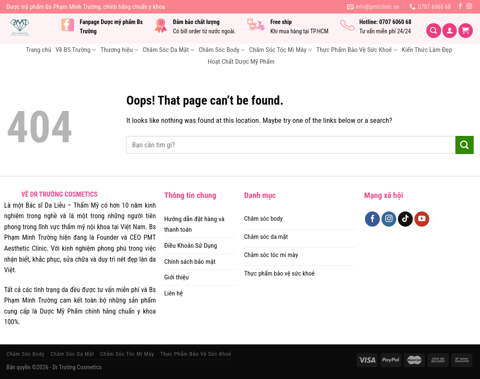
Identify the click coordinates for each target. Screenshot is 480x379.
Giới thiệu (176, 277)
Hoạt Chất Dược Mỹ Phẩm (241, 61)
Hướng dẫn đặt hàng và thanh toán (194, 224)
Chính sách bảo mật (190, 261)
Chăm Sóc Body (222, 50)
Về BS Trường (75, 50)
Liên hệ (173, 293)
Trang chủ (38, 49)
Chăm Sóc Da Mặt (169, 50)
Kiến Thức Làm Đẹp (427, 49)
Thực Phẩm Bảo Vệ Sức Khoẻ (357, 50)
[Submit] (464, 145)
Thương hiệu (119, 50)
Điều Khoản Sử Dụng (190, 245)
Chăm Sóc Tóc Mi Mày (280, 50)
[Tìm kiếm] (433, 30)
